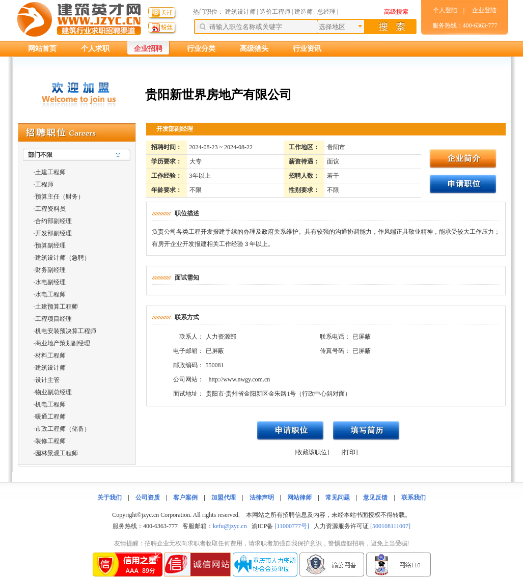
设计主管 (47, 379)
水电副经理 (50, 282)
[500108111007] (390, 526)
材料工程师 (50, 355)
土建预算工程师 (56, 306)
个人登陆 (445, 10)
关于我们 (109, 497)
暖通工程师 (50, 416)
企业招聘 (148, 48)
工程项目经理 (53, 318)
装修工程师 (50, 441)
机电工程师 (50, 404)
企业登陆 (484, 10)
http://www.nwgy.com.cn (239, 379)
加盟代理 (223, 497)
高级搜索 (396, 11)
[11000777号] (291, 526)
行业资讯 (307, 48)
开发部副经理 (53, 233)
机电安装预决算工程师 (65, 331)
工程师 (44, 184)
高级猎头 (254, 48)
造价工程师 (275, 11)
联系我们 (413, 497)
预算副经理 (50, 245)
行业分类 (201, 48)
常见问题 (337, 497)
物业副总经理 (53, 392)
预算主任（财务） (59, 196)
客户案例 (185, 497)
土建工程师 (50, 172)
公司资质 (147, 497)
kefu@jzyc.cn (230, 526)
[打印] (350, 452)
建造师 (303, 11)
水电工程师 (50, 294)
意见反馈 (375, 497)
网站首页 (42, 48)
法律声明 (262, 497)
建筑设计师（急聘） (62, 257)
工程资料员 (50, 208)
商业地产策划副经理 (62, 343)
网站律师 (299, 497)
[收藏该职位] (312, 452)
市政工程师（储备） (62, 428)
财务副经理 (50, 269)
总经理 (326, 11)
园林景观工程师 (56, 453)
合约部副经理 (53, 221)
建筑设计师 (241, 11)
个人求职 (95, 48)
